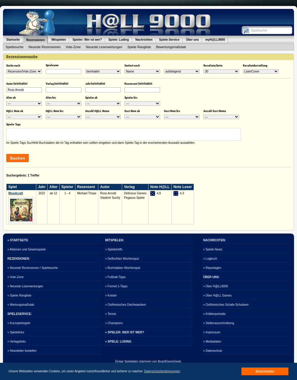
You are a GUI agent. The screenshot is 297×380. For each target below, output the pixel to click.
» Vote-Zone (15, 277)
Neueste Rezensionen (45, 47)
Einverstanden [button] (265, 371)
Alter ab (11, 97)
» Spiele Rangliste (19, 295)
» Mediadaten (212, 341)
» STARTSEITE (17, 240)
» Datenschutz (212, 350)
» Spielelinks (15, 332)
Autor (16, 83)
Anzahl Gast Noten (214, 111)
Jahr (95, 83)
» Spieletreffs (113, 249)
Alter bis (51, 97)
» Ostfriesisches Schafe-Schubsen (226, 304)
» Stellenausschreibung (218, 323)
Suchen (17, 158)
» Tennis (110, 314)
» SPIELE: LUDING (118, 341)
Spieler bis (131, 97)
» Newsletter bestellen (22, 350)
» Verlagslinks (16, 341)
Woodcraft (15, 193)
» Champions (114, 323)
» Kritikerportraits (214, 314)
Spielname (52, 65)
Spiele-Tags (13, 124)
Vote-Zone (73, 47)
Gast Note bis (172, 111)
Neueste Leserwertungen (104, 47)
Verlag (57, 83)
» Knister (111, 295)
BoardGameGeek (169, 361)
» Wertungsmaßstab (20, 304)
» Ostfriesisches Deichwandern (125, 304)
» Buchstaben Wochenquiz (122, 267)
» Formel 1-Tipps (116, 286)
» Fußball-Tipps (115, 277)
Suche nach (13, 65)
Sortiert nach (132, 65)
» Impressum (211, 332)
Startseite (13, 39)
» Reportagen (212, 267)
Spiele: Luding (118, 39)
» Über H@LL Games (217, 295)
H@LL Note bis (55, 111)
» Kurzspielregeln (18, 323)
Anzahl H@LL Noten (97, 111)
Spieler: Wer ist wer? (87, 39)
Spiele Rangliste (139, 47)
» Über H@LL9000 (215, 286)
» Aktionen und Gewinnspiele (26, 249)
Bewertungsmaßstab (171, 47)
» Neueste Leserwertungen (25, 286)
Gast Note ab (132, 111)
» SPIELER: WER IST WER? (124, 332)
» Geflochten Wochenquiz (122, 258)
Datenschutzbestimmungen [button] (162, 371)
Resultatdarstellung (255, 65)
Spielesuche (14, 47)
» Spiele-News (212, 249)
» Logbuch (210, 258)
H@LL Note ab (14, 111)
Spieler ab (91, 97)
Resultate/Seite (212, 65)
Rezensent (138, 83)
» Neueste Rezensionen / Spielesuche (32, 267)
